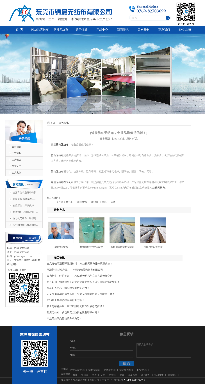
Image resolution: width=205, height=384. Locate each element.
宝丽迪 (84, 375)
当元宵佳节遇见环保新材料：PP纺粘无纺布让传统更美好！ (80, 263)
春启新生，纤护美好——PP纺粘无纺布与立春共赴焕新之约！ (81, 275)
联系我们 (164, 29)
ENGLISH (185, 29)
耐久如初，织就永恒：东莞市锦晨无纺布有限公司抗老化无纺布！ (83, 282)
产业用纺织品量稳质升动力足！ (64, 318)
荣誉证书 (16, 166)
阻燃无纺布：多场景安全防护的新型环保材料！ (73, 312)
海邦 (75, 375)
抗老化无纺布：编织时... (25, 218)
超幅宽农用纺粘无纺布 (122, 247)
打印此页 (82, 202)
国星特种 (132, 375)
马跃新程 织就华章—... (24, 199)
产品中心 (102, 29)
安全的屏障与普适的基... (25, 225)
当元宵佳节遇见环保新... (25, 192)
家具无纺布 (61, 29)
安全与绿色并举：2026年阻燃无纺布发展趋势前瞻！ (76, 306)
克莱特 (112, 375)
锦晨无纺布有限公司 (62, 182)
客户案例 (143, 29)
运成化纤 (172, 375)
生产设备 (16, 159)
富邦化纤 (146, 375)
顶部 (103, 202)
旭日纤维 (159, 375)
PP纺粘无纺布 (40, 29)
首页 (52, 122)
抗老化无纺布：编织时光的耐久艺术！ (68, 288)
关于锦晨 (81, 29)
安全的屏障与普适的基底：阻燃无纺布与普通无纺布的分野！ (81, 294)
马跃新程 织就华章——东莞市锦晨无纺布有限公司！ (76, 269)
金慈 (102, 375)
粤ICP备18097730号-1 (134, 379)
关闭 (113, 202)
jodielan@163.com (23, 256)
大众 (122, 375)
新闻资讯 (123, 29)
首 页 (19, 29)
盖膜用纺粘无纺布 (153, 247)
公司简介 (16, 146)
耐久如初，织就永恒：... (25, 212)
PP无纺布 (142, 370)
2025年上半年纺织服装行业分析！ (66, 300)
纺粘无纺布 (57, 155)
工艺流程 (16, 153)
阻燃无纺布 (110, 370)
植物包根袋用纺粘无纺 (91, 247)
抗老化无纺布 (126, 370)
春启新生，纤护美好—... (25, 205)
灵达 (94, 375)
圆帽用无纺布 (61, 247)
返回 (94, 202)
